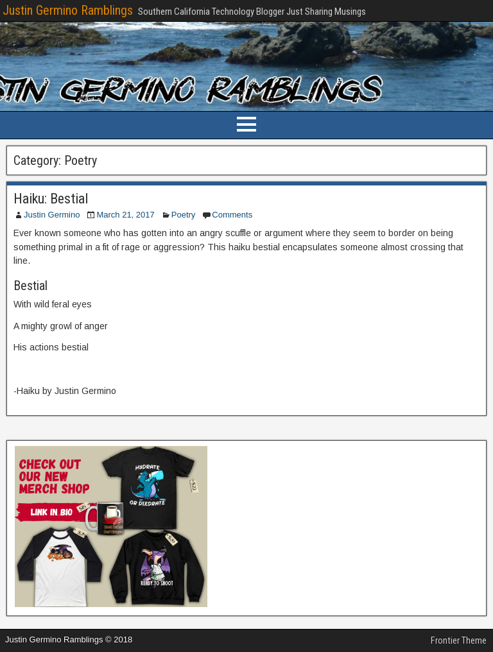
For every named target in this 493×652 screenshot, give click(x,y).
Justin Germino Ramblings (68, 10)
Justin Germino (52, 214)
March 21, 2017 (125, 214)
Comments (232, 214)
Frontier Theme (459, 640)
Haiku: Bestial (50, 199)
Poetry (183, 214)
